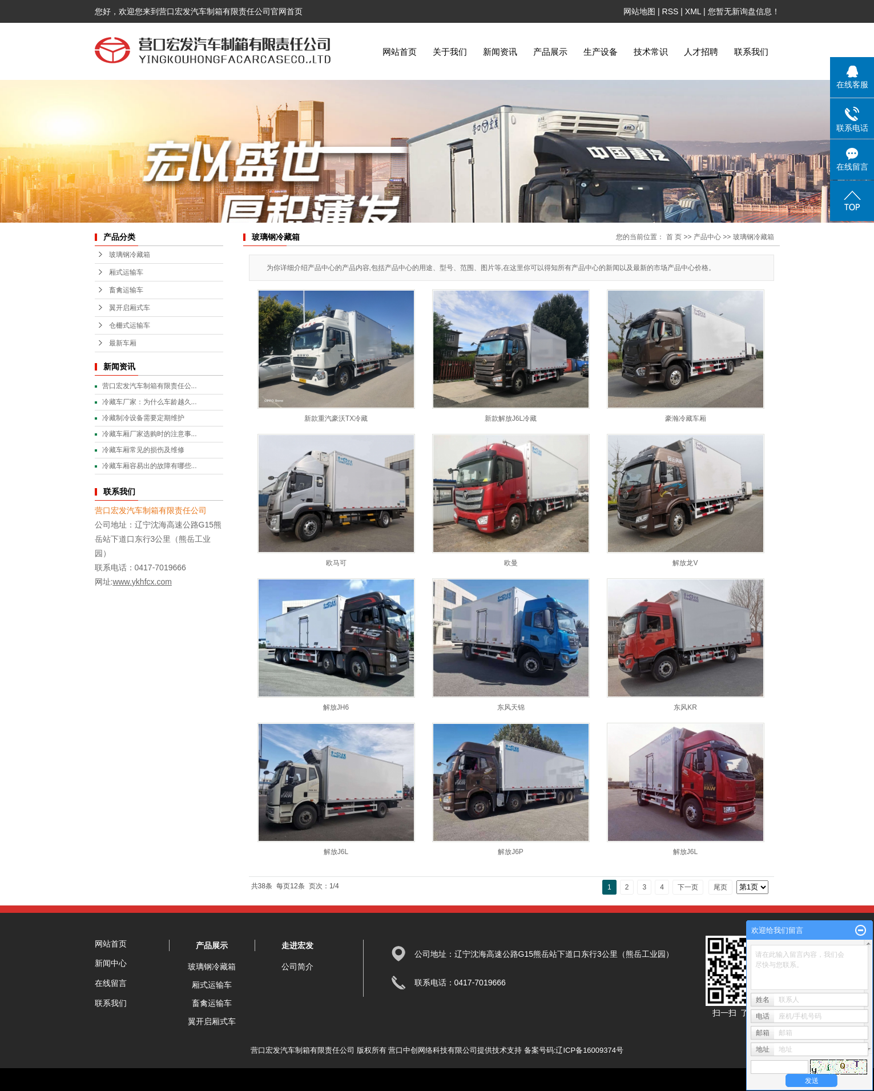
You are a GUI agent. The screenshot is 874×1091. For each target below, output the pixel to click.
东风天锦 (511, 707)
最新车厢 (122, 343)
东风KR (685, 707)
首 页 (674, 237)
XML (693, 11)
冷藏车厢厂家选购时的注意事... (149, 434)
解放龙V (685, 563)
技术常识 (651, 52)
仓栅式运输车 (129, 325)
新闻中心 (111, 963)
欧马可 (336, 563)
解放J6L (336, 852)
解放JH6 (336, 707)
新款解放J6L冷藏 (511, 418)
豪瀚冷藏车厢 (685, 418)
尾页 (720, 887)
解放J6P (510, 852)
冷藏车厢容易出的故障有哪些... (149, 466)
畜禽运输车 (126, 290)
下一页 (688, 887)
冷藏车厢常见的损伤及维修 (143, 450)
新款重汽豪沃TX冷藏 (336, 418)
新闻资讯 (500, 52)
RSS (670, 11)
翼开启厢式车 (129, 308)
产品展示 (550, 52)
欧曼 (511, 563)
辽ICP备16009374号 (589, 1050)
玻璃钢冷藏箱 (129, 255)
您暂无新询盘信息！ (744, 11)
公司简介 (297, 966)
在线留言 (111, 983)
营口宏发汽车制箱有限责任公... (149, 386)
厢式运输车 (126, 272)
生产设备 (600, 52)
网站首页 (399, 52)
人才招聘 (701, 52)
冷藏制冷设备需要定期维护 (143, 418)
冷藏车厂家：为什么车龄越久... (149, 402)
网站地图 (639, 11)
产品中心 (707, 237)
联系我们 (751, 52)
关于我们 (450, 52)
